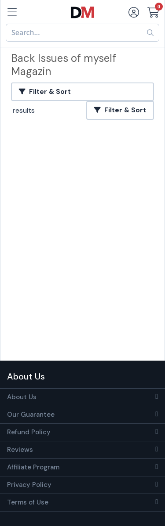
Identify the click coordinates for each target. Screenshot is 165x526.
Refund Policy (29, 432)
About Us (22, 397)
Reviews (20, 449)
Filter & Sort (45, 91)
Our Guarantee (31, 414)
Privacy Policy (29, 484)
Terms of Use (27, 502)
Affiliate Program (33, 467)
